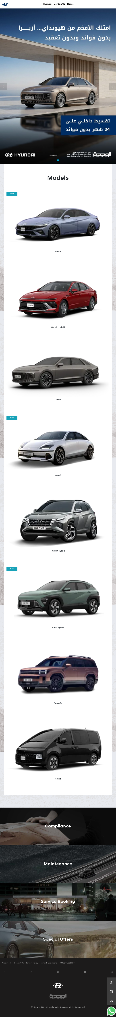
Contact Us (19, 963)
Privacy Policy (32, 963)
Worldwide (7, 963)
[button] (3, 86)
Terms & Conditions (48, 963)
